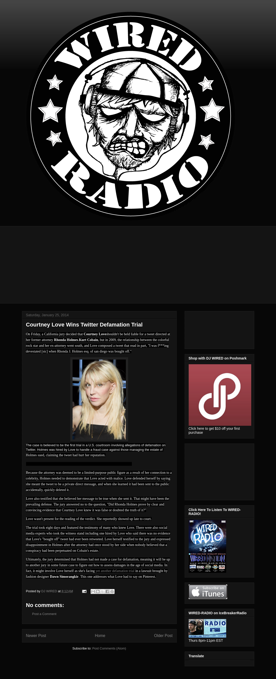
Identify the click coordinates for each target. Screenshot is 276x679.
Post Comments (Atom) (109, 648)
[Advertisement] (138, 261)
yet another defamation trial (115, 571)
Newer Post (36, 636)
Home (100, 636)
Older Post (163, 636)
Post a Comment (44, 614)
